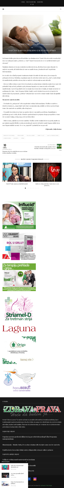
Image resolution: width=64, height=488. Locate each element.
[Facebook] (29, 478)
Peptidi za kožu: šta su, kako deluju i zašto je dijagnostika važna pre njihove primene (27, 450)
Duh (28, 44)
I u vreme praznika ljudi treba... (17, 474)
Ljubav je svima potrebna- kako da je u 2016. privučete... (47, 184)
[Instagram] (32, 4)
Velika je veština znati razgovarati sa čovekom (18, 460)
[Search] (61, 9)
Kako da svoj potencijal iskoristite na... (17, 466)
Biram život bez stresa (9, 135)
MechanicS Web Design (46, 485)
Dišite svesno (20, 135)
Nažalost (5, 67)
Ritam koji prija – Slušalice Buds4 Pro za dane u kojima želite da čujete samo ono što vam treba (31, 445)
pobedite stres (7, 138)
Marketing (40, 2)
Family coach (41, 135)
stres (22, 138)
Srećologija (21, 44)
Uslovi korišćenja (31, 2)
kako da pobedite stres (52, 135)
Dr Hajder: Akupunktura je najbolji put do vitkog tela (18, 471)
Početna (13, 44)
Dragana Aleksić (31, 135)
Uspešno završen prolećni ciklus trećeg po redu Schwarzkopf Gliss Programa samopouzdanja (29, 438)
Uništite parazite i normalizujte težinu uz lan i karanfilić (19, 465)
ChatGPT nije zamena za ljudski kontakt (17, 184)
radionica (16, 138)
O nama (23, 2)
